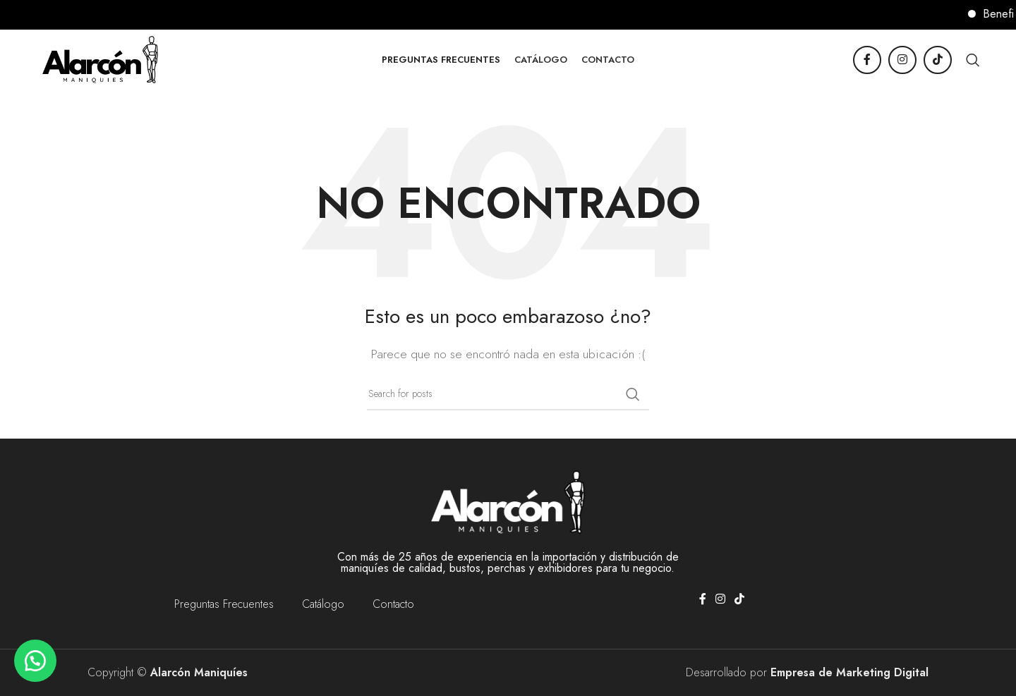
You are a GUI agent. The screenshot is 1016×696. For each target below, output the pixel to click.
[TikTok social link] (938, 60)
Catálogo (323, 604)
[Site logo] (100, 58)
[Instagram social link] (902, 60)
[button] (35, 661)
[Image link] (508, 501)
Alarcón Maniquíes (199, 672)
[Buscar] (973, 60)
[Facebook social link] (867, 60)
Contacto (393, 604)
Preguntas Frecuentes (224, 604)
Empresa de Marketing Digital (849, 672)
